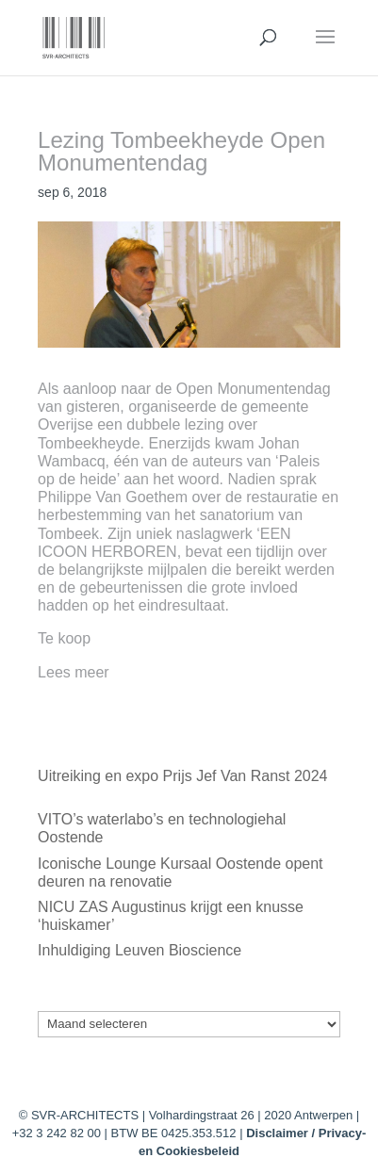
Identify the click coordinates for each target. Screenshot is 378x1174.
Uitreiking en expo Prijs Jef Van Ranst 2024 (182, 776)
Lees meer (73, 672)
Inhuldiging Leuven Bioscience (139, 950)
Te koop (64, 638)
